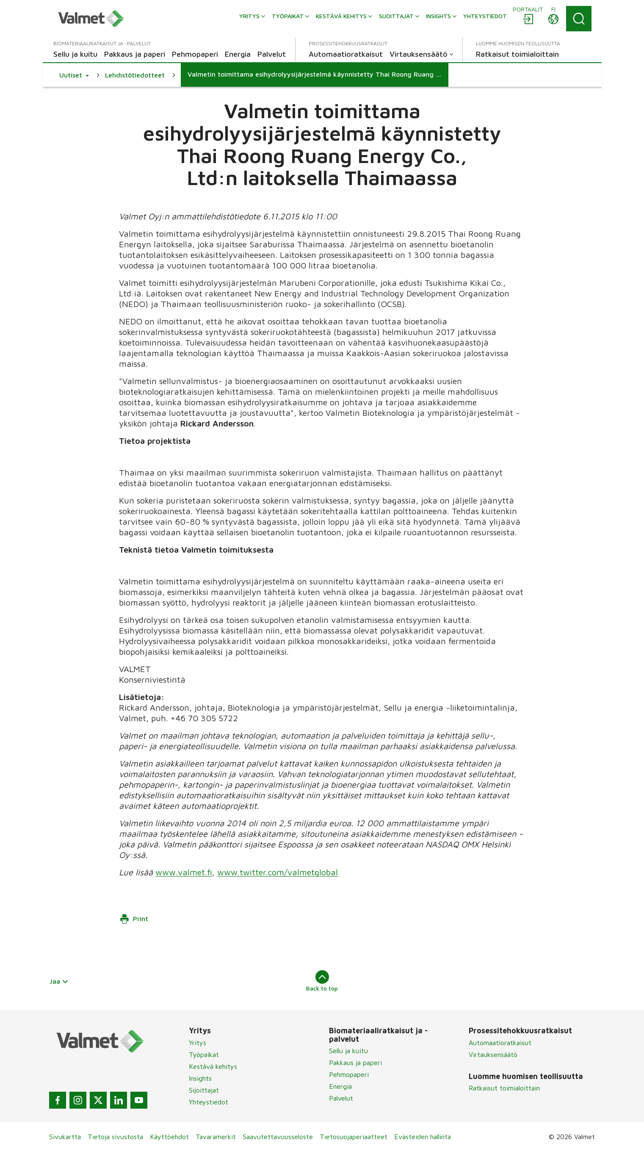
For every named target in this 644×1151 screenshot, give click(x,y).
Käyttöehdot (169, 1136)
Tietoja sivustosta (115, 1136)
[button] (74, 75)
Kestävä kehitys (213, 1066)
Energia (340, 1086)
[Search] (578, 18)
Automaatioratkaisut (500, 1042)
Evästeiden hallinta (422, 1136)
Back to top (322, 980)
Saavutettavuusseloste (278, 1136)
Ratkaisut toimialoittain (504, 1088)
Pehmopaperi (349, 1074)
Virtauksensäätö (493, 1054)
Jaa (59, 981)
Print (133, 919)
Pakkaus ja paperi (355, 1062)
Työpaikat (204, 1054)
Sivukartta (65, 1136)
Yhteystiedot (208, 1102)
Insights (200, 1078)
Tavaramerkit (216, 1136)
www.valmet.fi (183, 872)
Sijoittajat (204, 1090)
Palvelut (341, 1098)
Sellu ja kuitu (348, 1050)
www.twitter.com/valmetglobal (277, 872)
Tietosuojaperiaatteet (353, 1136)
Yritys (197, 1042)
